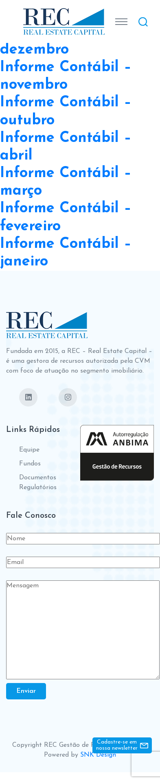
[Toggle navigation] (121, 21)
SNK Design (98, 755)
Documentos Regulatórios (38, 482)
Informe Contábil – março (66, 182)
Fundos (30, 464)
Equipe (29, 450)
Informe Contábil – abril (66, 147)
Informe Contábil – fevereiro (66, 217)
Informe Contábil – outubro (66, 111)
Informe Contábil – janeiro (66, 253)
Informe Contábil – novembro (66, 76)
